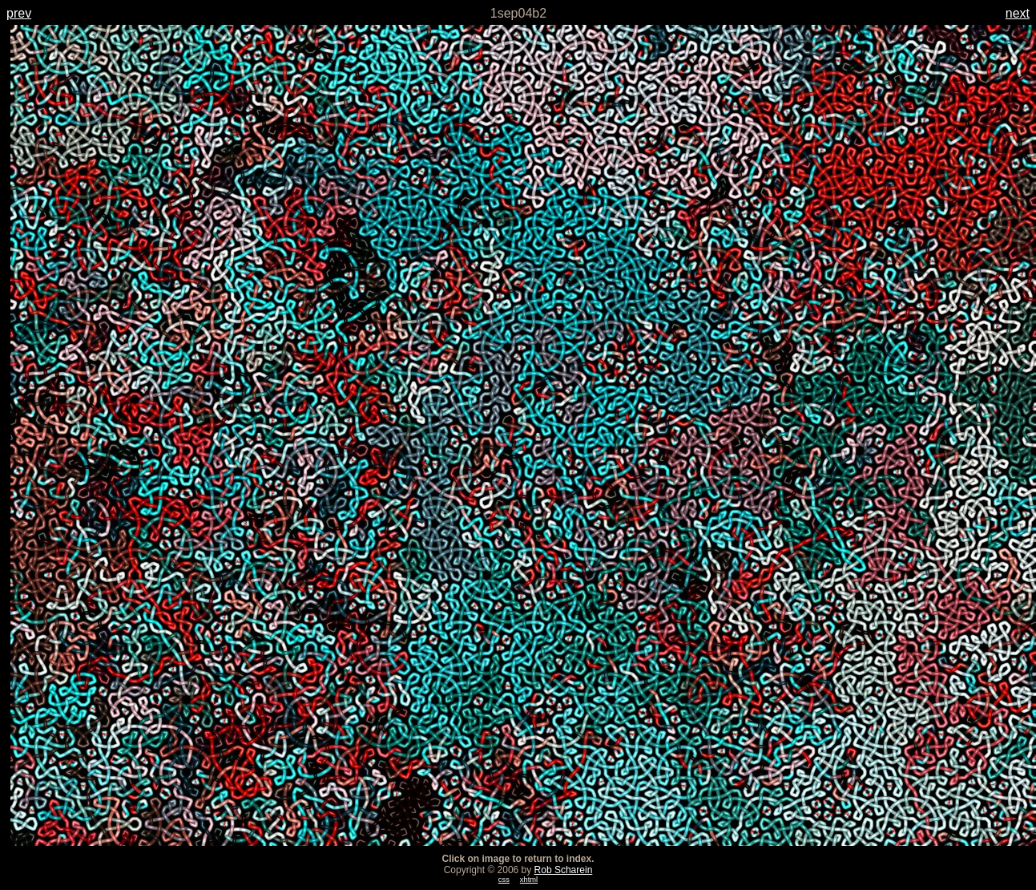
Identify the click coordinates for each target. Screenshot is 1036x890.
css (504, 880)
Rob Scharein (563, 870)
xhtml (529, 880)
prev (18, 13)
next (1018, 13)
